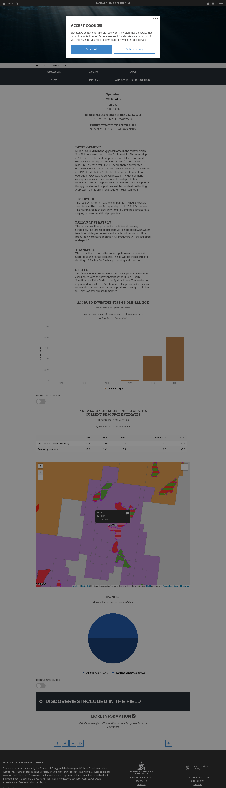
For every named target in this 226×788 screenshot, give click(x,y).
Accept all (91, 49)
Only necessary (134, 49)
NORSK (155, 18)
